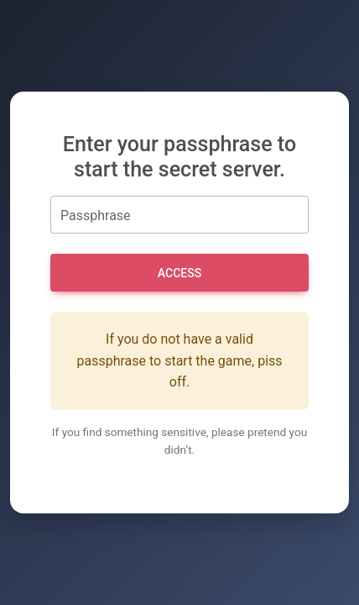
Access (179, 273)
